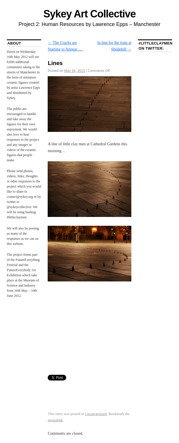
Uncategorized (96, 414)
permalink (55, 420)
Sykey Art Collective (89, 14)
